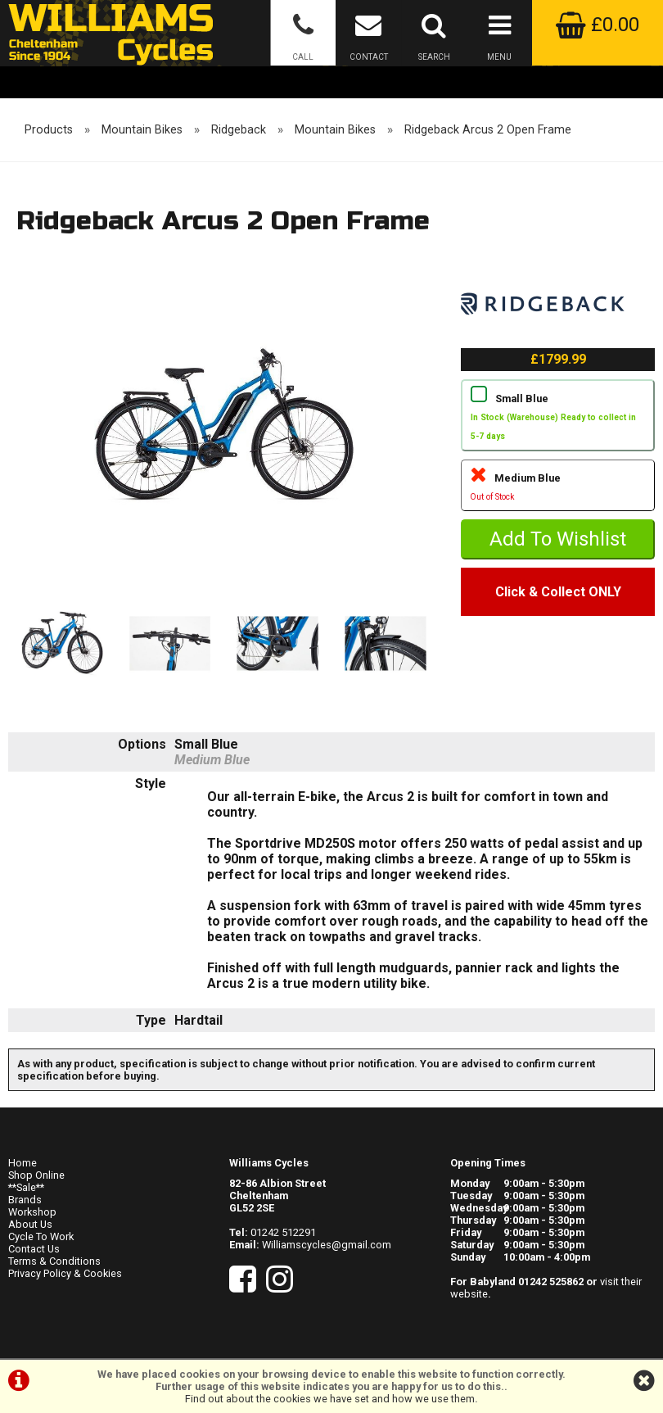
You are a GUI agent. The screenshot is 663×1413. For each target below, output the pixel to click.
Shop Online (36, 1175)
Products (49, 130)
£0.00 (597, 24)
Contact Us (34, 1249)
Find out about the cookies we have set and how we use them (330, 1399)
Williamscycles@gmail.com (326, 1245)
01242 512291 (283, 1232)
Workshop (32, 1212)
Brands (25, 1199)
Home (22, 1163)
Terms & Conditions (54, 1261)
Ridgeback (238, 130)
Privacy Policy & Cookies (65, 1273)
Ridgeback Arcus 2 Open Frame (487, 130)
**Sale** (26, 1187)
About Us (30, 1224)
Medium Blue (558, 489)
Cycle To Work (41, 1236)
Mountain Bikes (142, 130)
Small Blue (558, 419)
